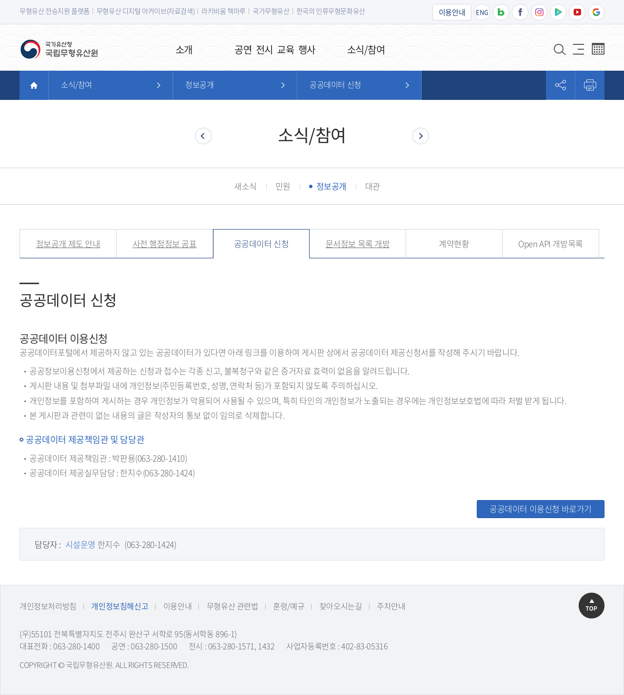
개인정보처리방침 (48, 606)
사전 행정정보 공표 (165, 243)
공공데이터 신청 (335, 84)
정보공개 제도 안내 (68, 243)
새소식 (245, 186)
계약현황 (454, 243)
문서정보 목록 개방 (358, 243)
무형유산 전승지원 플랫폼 (55, 11)
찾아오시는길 (340, 606)
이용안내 (452, 12)
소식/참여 (76, 84)
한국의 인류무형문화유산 (330, 11)
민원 (283, 186)
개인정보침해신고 (119, 606)
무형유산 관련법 (232, 606)
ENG (482, 12)
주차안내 (391, 606)
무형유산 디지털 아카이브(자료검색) (146, 11)
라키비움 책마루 (223, 11)
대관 (372, 186)
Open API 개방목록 (550, 243)
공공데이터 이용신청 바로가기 (540, 508)
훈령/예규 (288, 606)
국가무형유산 (271, 11)
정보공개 (199, 84)
